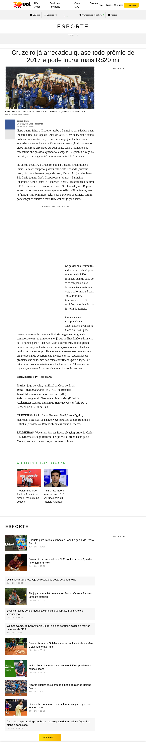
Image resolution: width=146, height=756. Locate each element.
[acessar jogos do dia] (50, 15)
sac (100, 5)
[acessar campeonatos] (85, 15)
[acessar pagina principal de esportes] (112, 15)
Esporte (73, 26)
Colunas (94, 3)
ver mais (50, 727)
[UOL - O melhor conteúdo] (22, 5)
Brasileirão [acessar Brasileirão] (98, 15)
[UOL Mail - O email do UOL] (108, 5)
